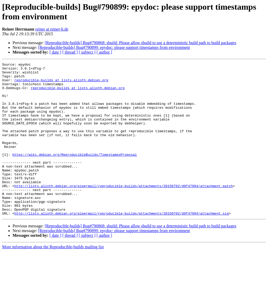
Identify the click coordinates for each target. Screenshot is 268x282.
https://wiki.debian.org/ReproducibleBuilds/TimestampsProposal (74, 173)
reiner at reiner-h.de (51, 29)
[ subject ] (87, 52)
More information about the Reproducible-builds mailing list (53, 277)
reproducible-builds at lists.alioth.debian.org (61, 84)
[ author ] (104, 52)
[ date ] (55, 52)
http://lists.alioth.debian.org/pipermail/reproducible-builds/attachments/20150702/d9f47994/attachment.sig (121, 243)
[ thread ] (70, 52)
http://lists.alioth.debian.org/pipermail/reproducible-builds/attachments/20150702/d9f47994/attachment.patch (123, 211)
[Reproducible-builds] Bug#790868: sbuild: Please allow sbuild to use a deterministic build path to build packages (140, 43)
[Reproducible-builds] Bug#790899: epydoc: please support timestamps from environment (114, 47)
